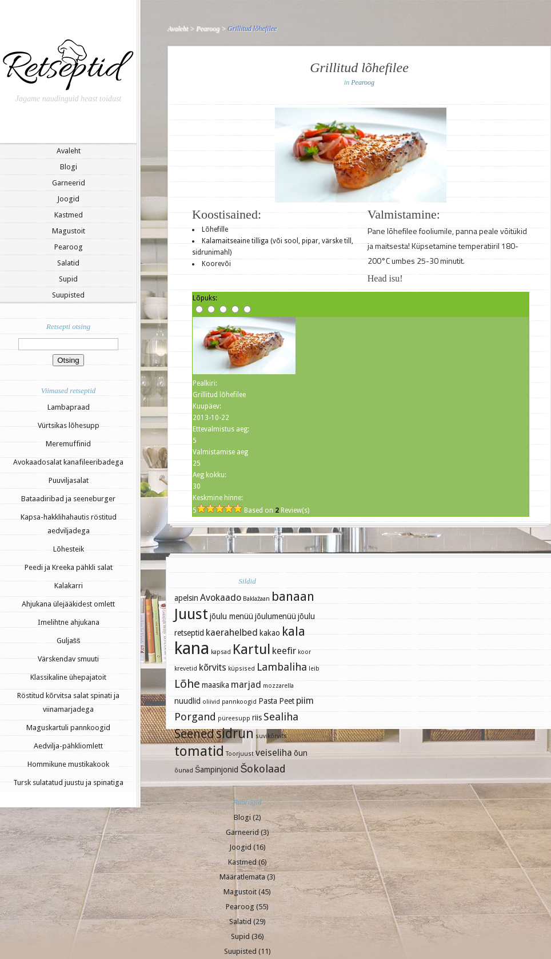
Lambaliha (282, 667)
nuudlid (187, 701)
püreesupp (234, 718)
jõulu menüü (231, 616)
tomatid (199, 751)
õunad (183, 770)
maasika (215, 684)
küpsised (241, 668)
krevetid (185, 668)
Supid (68, 279)
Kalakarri (68, 585)
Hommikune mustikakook (68, 764)
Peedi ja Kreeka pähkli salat (69, 567)
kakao (269, 632)
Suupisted (68, 295)
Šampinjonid (216, 769)
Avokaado (220, 597)
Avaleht (69, 150)
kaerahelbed (232, 632)
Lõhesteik (68, 549)
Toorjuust (240, 754)
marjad (246, 684)
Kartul (251, 649)
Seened (194, 734)
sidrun (235, 733)
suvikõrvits (271, 736)
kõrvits (212, 667)
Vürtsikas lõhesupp (68, 425)
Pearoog (68, 247)
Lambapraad (68, 407)
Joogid (68, 199)
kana (191, 648)
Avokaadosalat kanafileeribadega (68, 462)
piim (305, 700)
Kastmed (68, 215)
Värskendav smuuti (68, 659)
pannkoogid (239, 702)
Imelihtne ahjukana (68, 622)
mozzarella (278, 685)
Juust (191, 614)
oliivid (211, 702)
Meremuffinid (68, 443)
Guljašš (69, 640)
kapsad (221, 652)
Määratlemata (242, 877)
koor (304, 652)
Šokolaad (263, 769)
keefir (284, 650)
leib (314, 668)
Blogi (68, 167)
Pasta (267, 701)
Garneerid (68, 183)
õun (301, 753)
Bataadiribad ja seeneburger (68, 498)
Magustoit (68, 231)
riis (257, 717)
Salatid (68, 263)
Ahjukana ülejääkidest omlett (68, 604)
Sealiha (280, 717)
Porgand (195, 717)
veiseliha (273, 752)
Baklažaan (256, 599)
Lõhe (187, 684)
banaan (292, 596)
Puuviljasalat (69, 480)
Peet (286, 701)
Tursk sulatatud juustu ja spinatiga (68, 782)
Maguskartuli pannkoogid (68, 727)
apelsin (186, 598)
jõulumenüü (275, 616)
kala (293, 631)
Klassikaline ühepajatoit (68, 677)
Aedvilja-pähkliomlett (68, 746)
